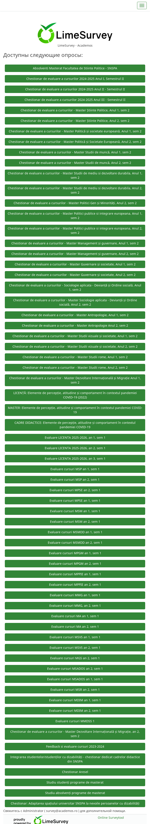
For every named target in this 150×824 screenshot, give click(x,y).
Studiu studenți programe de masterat (75, 782)
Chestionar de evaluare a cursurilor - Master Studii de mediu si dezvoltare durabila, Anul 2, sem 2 (75, 190)
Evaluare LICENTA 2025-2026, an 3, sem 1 (75, 458)
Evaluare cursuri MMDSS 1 (75, 721)
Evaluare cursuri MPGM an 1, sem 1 (75, 553)
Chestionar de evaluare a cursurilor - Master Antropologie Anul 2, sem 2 (75, 325)
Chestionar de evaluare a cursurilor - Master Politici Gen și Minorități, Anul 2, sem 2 (75, 203)
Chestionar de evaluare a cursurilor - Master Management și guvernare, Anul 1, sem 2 (75, 243)
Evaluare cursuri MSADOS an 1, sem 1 (75, 679)
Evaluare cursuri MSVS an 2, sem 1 (75, 647)
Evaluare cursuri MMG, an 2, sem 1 (75, 605)
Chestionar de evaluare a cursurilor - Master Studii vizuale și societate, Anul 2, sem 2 (75, 346)
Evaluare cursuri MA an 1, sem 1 (75, 616)
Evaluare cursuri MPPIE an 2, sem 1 (75, 584)
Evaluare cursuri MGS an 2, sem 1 (75, 658)
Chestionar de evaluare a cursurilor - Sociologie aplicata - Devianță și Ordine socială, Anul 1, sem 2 (75, 287)
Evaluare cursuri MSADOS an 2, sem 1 (75, 668)
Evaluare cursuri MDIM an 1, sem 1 (75, 700)
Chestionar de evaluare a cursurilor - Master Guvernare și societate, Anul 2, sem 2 (75, 275)
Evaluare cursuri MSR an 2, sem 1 (75, 689)
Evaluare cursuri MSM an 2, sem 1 (75, 521)
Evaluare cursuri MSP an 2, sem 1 (75, 479)
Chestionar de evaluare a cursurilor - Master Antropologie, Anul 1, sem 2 (75, 315)
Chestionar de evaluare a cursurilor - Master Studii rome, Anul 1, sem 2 (75, 357)
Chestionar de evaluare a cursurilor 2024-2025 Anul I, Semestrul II (75, 79)
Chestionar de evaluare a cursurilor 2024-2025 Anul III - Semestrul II (75, 100)
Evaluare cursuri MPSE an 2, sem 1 (75, 490)
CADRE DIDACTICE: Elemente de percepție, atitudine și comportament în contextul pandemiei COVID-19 (75, 425)
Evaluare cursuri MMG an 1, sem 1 (75, 595)
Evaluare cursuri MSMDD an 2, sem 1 (75, 542)
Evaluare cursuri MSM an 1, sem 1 (75, 511)
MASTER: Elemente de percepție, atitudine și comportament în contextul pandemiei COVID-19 (75, 410)
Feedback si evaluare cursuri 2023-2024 (75, 746)
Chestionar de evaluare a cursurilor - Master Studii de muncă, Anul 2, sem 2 (75, 163)
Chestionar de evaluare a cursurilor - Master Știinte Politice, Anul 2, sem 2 (75, 121)
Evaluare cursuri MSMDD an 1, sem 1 (75, 532)
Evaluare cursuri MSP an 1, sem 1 (75, 469)
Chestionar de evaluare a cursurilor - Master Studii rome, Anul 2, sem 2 (75, 367)
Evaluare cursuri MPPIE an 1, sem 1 (75, 574)
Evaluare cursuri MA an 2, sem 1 (75, 626)
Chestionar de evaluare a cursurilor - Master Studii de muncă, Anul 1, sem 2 (75, 152)
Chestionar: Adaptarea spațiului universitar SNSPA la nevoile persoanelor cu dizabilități (75, 803)
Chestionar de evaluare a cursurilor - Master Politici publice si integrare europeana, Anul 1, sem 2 (75, 215)
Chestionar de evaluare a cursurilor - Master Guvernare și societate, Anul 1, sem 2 (75, 264)
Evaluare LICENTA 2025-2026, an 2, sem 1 (75, 448)
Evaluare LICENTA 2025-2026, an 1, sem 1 (75, 437)
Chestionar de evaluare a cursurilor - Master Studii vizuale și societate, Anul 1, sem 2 (75, 336)
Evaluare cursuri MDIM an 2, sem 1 (75, 710)
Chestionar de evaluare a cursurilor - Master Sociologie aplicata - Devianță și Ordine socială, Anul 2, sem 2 (75, 302)
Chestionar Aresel (75, 772)
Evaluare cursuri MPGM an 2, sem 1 (75, 563)
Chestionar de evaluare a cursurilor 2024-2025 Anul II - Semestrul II (75, 89)
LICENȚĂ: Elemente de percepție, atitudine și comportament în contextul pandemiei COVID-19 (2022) (75, 395)
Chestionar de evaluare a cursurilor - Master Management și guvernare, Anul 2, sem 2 (75, 254)
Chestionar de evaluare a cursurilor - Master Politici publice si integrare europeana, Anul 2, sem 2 (75, 230)
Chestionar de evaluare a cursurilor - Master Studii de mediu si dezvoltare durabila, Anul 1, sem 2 (75, 175)
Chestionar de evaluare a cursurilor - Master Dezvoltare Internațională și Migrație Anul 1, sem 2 (75, 380)
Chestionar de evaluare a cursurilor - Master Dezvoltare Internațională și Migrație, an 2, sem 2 (75, 733)
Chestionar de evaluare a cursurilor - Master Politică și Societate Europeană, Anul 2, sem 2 (75, 142)
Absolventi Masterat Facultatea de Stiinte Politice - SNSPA (75, 68)
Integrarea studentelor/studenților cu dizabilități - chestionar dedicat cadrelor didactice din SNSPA (75, 759)
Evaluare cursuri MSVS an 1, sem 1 (75, 637)
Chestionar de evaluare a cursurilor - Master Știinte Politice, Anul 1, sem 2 (75, 110)
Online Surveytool (111, 817)
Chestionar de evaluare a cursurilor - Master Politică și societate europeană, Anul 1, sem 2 (75, 131)
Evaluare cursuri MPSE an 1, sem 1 (75, 500)
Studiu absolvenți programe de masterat (75, 793)
